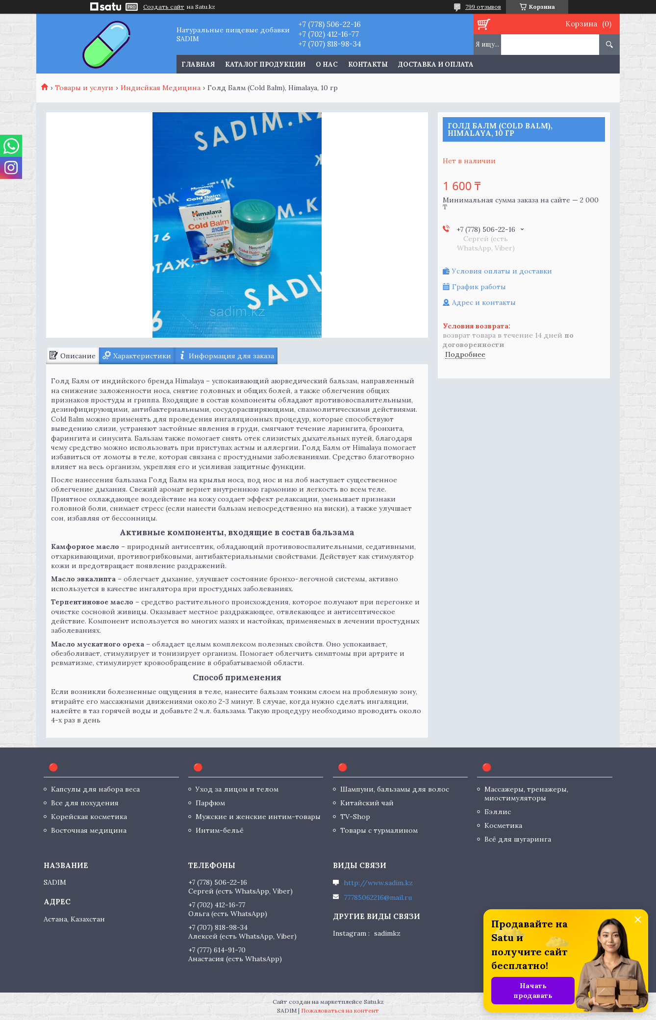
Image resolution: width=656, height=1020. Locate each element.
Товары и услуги (84, 87)
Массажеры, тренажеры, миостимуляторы (526, 793)
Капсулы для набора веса (95, 789)
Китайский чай (367, 802)
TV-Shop (355, 816)
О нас (327, 64)
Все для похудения (85, 802)
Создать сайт (163, 6)
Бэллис (497, 811)
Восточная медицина (88, 830)
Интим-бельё (220, 830)
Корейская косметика (89, 816)
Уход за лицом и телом (237, 789)
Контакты (368, 64)
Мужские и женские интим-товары (258, 816)
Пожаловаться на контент (340, 1010)
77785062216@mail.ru (378, 897)
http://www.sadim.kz (378, 882)
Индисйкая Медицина (161, 87)
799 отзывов (483, 6)
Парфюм (210, 802)
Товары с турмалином (379, 830)
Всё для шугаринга (517, 839)
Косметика (503, 825)
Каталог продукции (265, 64)
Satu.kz (374, 1001)
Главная (198, 64)
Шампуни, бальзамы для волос (394, 789)
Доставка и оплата (436, 64)
